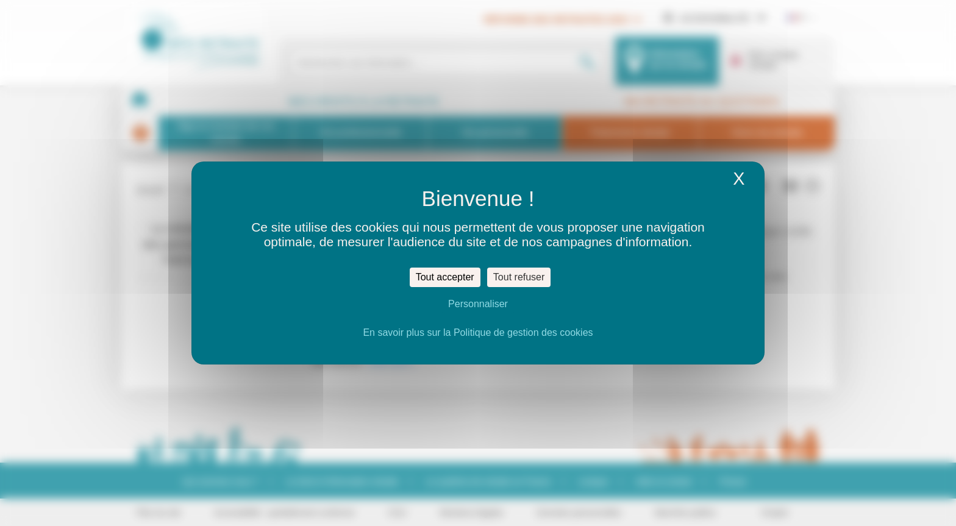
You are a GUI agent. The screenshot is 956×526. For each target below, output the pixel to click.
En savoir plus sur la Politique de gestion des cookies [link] (478, 332)
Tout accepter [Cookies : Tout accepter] (445, 277)
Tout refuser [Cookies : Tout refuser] (518, 277)
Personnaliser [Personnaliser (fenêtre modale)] (478, 304)
